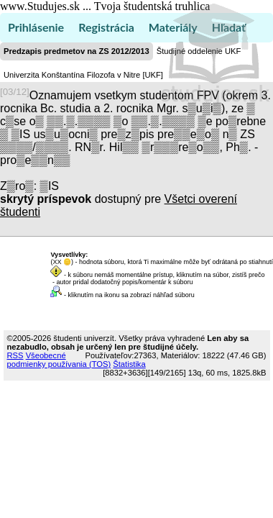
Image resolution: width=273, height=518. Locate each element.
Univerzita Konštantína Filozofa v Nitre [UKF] (83, 75)
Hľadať (229, 27)
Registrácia (106, 27)
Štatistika (129, 364)
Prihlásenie (36, 27)
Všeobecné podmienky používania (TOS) (59, 359)
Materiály (173, 27)
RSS (15, 355)
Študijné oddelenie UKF (199, 51)
